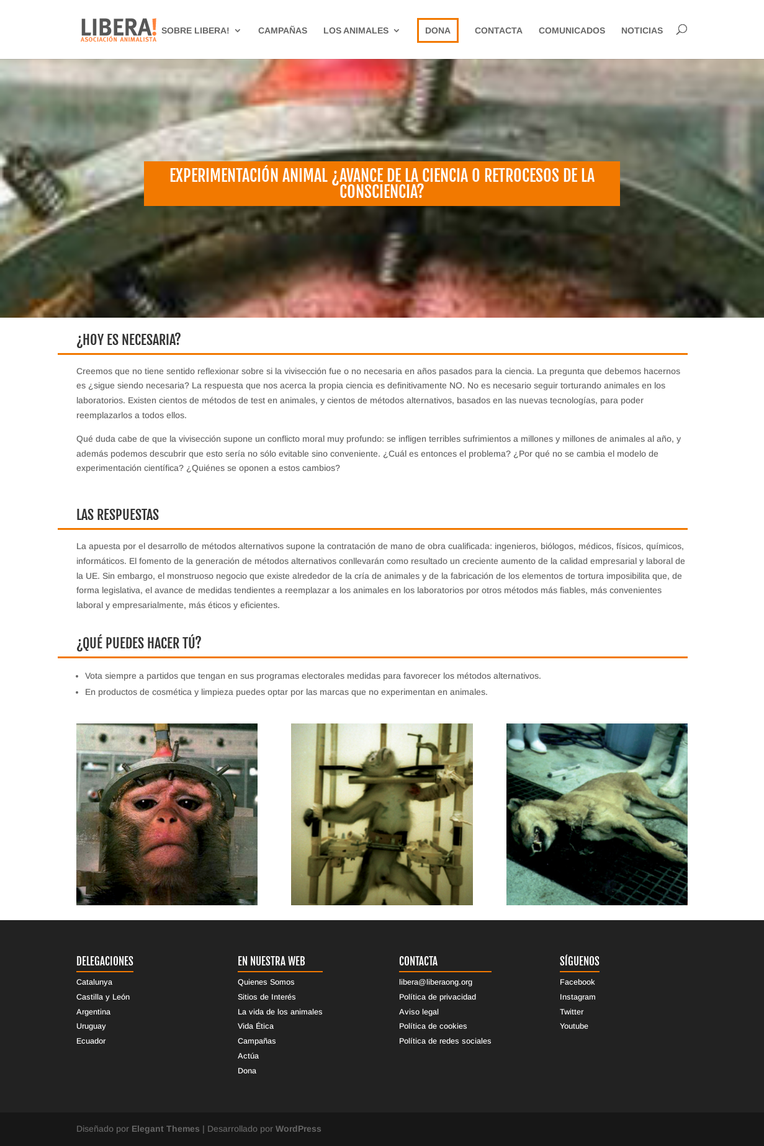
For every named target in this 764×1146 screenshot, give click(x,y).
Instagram (578, 997)
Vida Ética (256, 1026)
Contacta (499, 30)
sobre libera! (195, 30)
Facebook (577, 982)
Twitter (571, 1012)
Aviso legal (419, 1012)
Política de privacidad (437, 997)
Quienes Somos (266, 982)
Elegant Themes (166, 1129)
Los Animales (356, 30)
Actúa (248, 1056)
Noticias (642, 30)
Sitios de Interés (267, 997)
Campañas (282, 30)
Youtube (574, 1026)
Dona (438, 30)
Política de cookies (433, 1026)
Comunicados (572, 30)
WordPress (298, 1129)
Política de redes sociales (445, 1041)
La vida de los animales (280, 1012)
